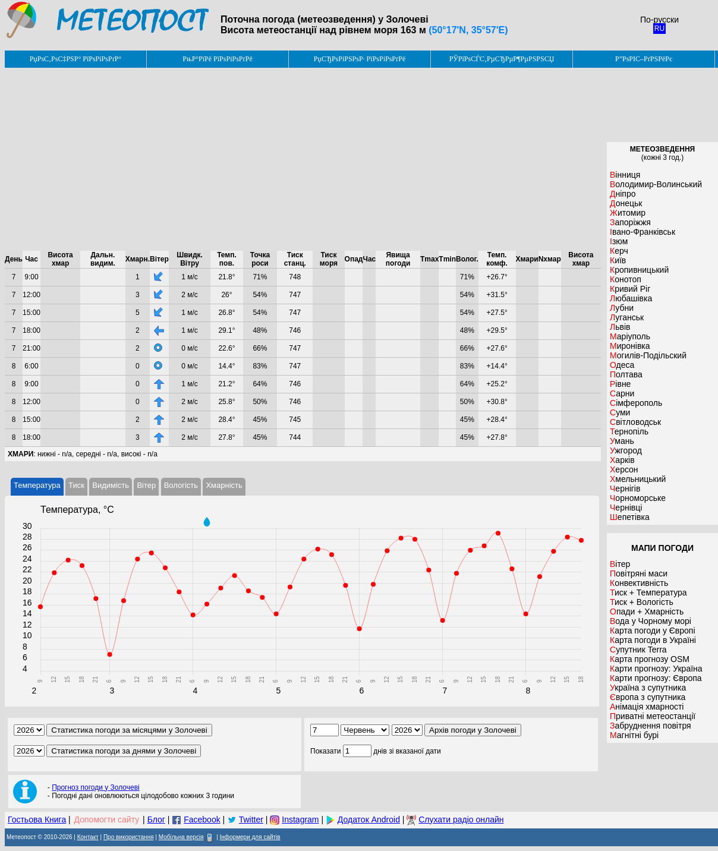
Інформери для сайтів (250, 837)
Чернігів (625, 488)
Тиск (76, 485)
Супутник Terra (638, 649)
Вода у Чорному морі (650, 621)
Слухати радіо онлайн (460, 819)
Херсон (624, 469)
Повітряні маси (638, 573)
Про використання (128, 837)
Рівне (620, 384)
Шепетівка (630, 517)
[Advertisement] (303, 159)
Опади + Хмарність (647, 611)
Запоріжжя (630, 222)
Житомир (627, 213)
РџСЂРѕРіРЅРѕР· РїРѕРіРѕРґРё (359, 59)
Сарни (622, 393)
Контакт (88, 837)
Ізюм (619, 241)
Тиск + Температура (648, 592)
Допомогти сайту (107, 819)
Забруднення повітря (650, 725)
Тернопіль (629, 431)
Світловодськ (635, 422)
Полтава (626, 374)
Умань (622, 441)
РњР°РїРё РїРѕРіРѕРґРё (217, 59)
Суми (620, 412)
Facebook (202, 819)
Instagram (300, 819)
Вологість (181, 485)
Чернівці (626, 507)
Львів (620, 327)
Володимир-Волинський (656, 184)
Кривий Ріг (630, 289)
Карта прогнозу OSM (649, 659)
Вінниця (625, 174)
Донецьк (626, 203)
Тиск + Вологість (641, 602)
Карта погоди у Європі (652, 630)
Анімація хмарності (647, 706)
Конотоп (625, 279)
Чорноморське (638, 498)
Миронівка (630, 346)
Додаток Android (369, 819)
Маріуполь (630, 336)
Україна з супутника (648, 687)
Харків (622, 460)
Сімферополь (636, 403)
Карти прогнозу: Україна (656, 668)
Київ (618, 260)
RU (659, 28)
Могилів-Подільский (648, 355)
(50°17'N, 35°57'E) (468, 30)
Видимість (110, 485)
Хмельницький (638, 479)
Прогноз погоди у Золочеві (96, 787)
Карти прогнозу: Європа (656, 678)
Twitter (251, 819)
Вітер (146, 485)
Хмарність (224, 485)
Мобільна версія (181, 837)
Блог (156, 819)
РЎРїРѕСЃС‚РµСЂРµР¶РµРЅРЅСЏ (502, 59)
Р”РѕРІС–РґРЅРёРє (643, 59)
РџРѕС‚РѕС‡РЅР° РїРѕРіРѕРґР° (76, 59)
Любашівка (631, 298)
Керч (619, 251)
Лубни (622, 308)
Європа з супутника (647, 697)
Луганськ (627, 317)
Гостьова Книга (37, 819)
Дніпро (622, 193)
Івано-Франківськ (642, 232)
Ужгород (626, 450)
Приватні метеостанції (652, 716)
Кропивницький (639, 270)
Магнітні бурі (634, 735)
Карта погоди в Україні (653, 640)
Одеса (622, 365)
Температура (37, 485)
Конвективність (639, 583)
